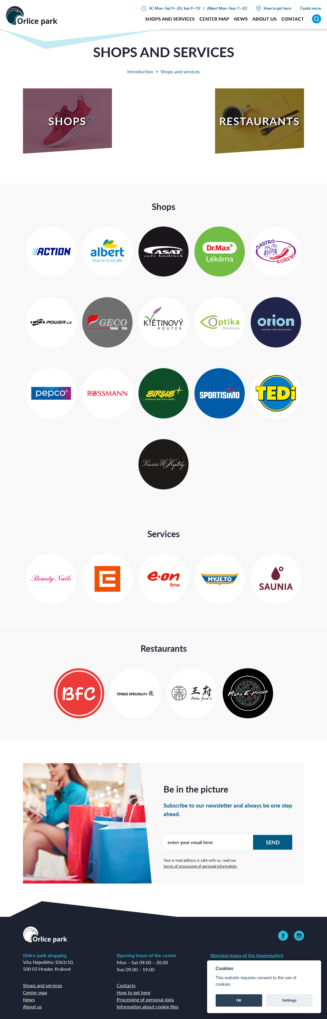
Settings (289, 1000)
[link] (283, 936)
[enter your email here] (208, 842)
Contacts (126, 985)
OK (238, 1000)
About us (32, 1006)
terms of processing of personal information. (200, 866)
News (241, 18)
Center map (214, 18)
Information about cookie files (148, 1006)
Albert (212, 8)
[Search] (316, 18)
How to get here (277, 8)
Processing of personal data (145, 999)
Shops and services (170, 18)
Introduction (140, 71)
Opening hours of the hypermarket (246, 955)
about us (264, 18)
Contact (292, 18)
